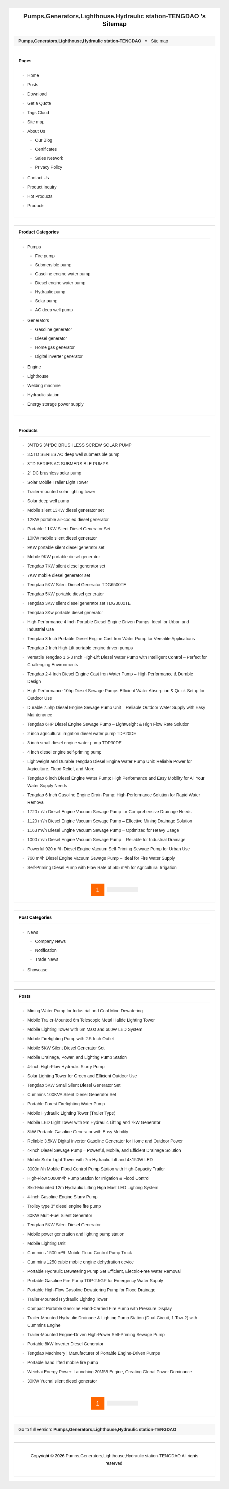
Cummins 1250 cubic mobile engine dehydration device (80, 1261)
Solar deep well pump (48, 500)
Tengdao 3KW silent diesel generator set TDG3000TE (79, 603)
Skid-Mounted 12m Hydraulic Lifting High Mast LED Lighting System (92, 1187)
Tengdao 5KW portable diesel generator (65, 593)
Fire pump (45, 255)
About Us (36, 131)
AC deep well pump (54, 309)
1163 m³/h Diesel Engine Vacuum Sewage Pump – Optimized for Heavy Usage (103, 830)
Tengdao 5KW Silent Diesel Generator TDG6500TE (76, 584)
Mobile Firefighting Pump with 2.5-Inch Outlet (70, 1038)
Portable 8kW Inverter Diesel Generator (65, 1343)
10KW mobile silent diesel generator (62, 538)
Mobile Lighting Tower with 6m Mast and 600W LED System (84, 1029)
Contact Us (38, 177)
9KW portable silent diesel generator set (65, 547)
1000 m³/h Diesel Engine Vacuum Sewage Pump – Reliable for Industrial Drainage (106, 839)
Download (36, 93)
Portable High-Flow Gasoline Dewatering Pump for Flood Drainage (91, 1289)
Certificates (46, 149)
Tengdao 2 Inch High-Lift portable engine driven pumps (80, 647)
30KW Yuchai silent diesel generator (62, 1381)
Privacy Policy (48, 167)
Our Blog (43, 140)
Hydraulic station (43, 394)
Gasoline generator (53, 329)
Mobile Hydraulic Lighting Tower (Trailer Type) (71, 1113)
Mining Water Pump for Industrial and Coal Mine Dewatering (85, 1010)
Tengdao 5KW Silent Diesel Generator (64, 1224)
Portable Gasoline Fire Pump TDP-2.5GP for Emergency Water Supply (95, 1280)
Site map (159, 40)
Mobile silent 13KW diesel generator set (65, 510)
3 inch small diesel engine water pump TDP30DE (74, 742)
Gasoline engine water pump (62, 273)
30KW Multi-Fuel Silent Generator (59, 1215)
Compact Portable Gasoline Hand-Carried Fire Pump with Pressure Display (99, 1308)
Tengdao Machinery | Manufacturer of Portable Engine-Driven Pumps (93, 1353)
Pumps (34, 246)
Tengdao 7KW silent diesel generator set (66, 566)
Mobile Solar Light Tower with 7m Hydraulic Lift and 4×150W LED (90, 1159)
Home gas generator (55, 347)
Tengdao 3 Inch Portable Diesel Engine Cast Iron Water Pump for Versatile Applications (111, 638)
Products (35, 205)
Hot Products (39, 196)
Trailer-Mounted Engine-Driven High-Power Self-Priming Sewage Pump (96, 1334)
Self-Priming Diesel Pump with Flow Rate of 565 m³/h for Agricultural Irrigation (102, 867)
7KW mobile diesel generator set (58, 575)
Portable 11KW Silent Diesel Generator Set (68, 528)
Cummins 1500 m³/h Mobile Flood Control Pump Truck (79, 1252)
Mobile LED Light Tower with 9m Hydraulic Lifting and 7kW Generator (93, 1122)
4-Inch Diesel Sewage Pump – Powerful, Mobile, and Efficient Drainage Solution (104, 1150)
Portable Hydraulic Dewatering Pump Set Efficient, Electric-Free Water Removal (104, 1271)
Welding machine (43, 385)
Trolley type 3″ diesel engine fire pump (64, 1206)
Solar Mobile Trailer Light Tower (57, 482)
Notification (45, 950)
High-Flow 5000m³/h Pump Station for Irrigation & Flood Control (88, 1178)
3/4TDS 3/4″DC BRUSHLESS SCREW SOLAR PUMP (79, 445)
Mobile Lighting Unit (46, 1243)
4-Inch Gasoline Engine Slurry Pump (62, 1196)
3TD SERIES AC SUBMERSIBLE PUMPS (67, 463)
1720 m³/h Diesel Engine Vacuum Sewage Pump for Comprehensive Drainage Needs (109, 811)
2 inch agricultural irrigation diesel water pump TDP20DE (81, 733)
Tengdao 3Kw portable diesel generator (65, 612)
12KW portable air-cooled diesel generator (67, 519)
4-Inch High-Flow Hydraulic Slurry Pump (65, 1066)
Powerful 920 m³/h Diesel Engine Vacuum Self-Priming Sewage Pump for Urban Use (108, 848)
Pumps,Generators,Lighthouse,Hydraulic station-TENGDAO (111, 16)
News (32, 932)
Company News (50, 941)
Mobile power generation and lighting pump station (75, 1234)
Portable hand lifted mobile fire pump (62, 1362)
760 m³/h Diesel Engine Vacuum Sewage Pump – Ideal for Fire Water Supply (101, 858)
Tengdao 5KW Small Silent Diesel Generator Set (73, 1085)
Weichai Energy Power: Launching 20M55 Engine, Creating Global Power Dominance (109, 1371)
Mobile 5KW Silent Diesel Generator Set (65, 1047)
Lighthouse (38, 376)
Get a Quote (39, 103)
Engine (34, 366)
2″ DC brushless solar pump (54, 472)
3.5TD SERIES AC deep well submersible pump (73, 454)
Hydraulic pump (50, 291)
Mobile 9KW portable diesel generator (63, 556)
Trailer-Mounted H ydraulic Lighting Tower (67, 1299)
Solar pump (46, 300)
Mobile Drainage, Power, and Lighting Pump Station (77, 1057)
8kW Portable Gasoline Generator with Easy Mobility (77, 1131)
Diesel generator (51, 338)
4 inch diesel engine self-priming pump (64, 752)
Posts (32, 84)
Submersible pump (53, 264)
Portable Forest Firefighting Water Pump (66, 1103)
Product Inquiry (41, 187)
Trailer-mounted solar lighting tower (61, 491)
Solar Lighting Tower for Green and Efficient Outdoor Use (82, 1075)
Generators (38, 320)
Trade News (46, 959)
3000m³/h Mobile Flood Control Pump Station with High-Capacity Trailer (96, 1168)
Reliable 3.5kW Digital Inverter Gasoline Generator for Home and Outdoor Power (105, 1141)
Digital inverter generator (58, 356)
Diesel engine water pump (60, 282)
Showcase (37, 969)
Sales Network (49, 158)
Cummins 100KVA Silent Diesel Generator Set (71, 1094)
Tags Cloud (38, 112)
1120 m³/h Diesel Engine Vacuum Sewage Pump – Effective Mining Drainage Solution (109, 820)
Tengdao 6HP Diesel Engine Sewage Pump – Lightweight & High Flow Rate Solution (108, 724)
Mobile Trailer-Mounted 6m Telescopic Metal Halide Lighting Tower (91, 1020)
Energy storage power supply (55, 404)
